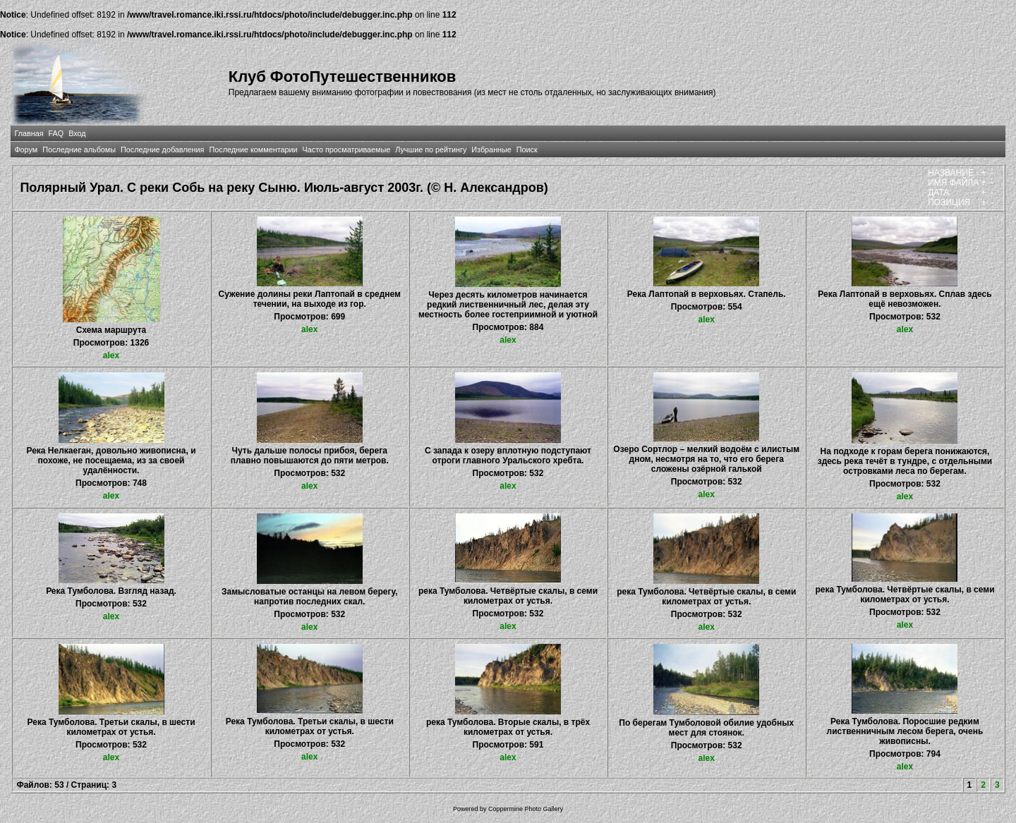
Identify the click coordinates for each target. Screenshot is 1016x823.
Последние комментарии (253, 149)
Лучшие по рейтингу (430, 149)
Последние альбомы (79, 149)
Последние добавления (162, 149)
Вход (76, 133)
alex (111, 355)
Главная (28, 133)
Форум (25, 149)
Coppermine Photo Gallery (525, 808)
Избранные (491, 149)
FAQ (56, 133)
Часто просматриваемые (347, 149)
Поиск (527, 149)
